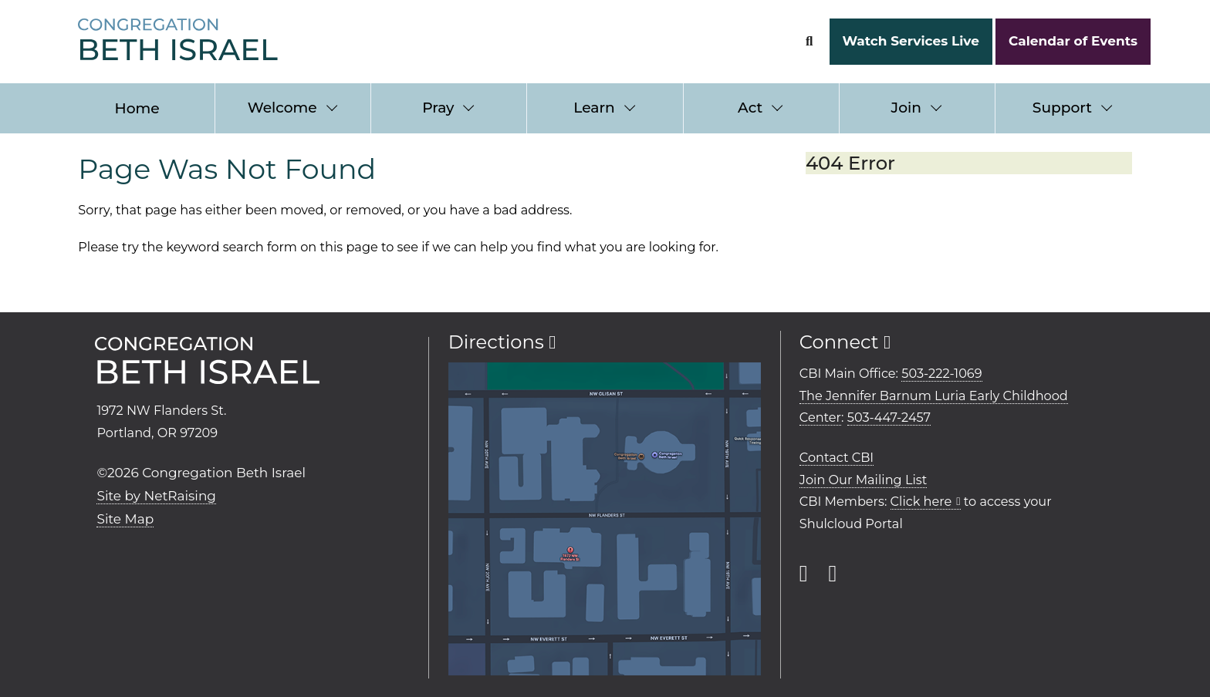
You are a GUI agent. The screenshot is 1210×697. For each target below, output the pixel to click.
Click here (921, 501)
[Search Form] (809, 41)
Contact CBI (836, 457)
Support (1062, 107)
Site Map (125, 519)
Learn (593, 107)
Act (750, 107)
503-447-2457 (889, 417)
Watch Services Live (910, 41)
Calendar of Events (1073, 41)
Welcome (282, 107)
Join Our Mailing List (863, 479)
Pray (438, 107)
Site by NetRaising (156, 495)
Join (906, 107)
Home (137, 108)
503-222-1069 (941, 373)
